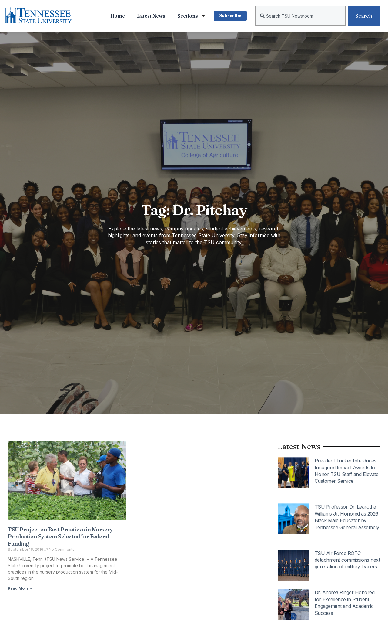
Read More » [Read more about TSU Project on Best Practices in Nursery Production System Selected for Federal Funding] (20, 588)
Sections (189, 15)
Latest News (149, 16)
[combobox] (300, 16)
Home (115, 16)
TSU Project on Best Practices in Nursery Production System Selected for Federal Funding (60, 536)
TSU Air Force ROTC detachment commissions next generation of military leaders (347, 560)
